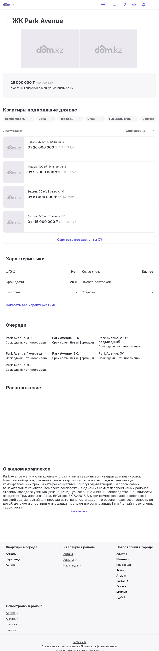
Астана (10, 564)
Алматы (11, 553)
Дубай (120, 597)
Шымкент (122, 559)
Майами (121, 591)
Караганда (13, 559)
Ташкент (122, 581)
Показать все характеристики (30, 305)
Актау (120, 570)
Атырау (121, 575)
